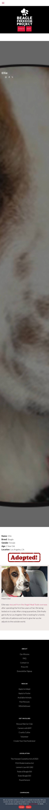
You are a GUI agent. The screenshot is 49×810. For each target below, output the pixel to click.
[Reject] (47, 804)
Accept (22, 807)
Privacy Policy (33, 804)
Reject (28, 807)
